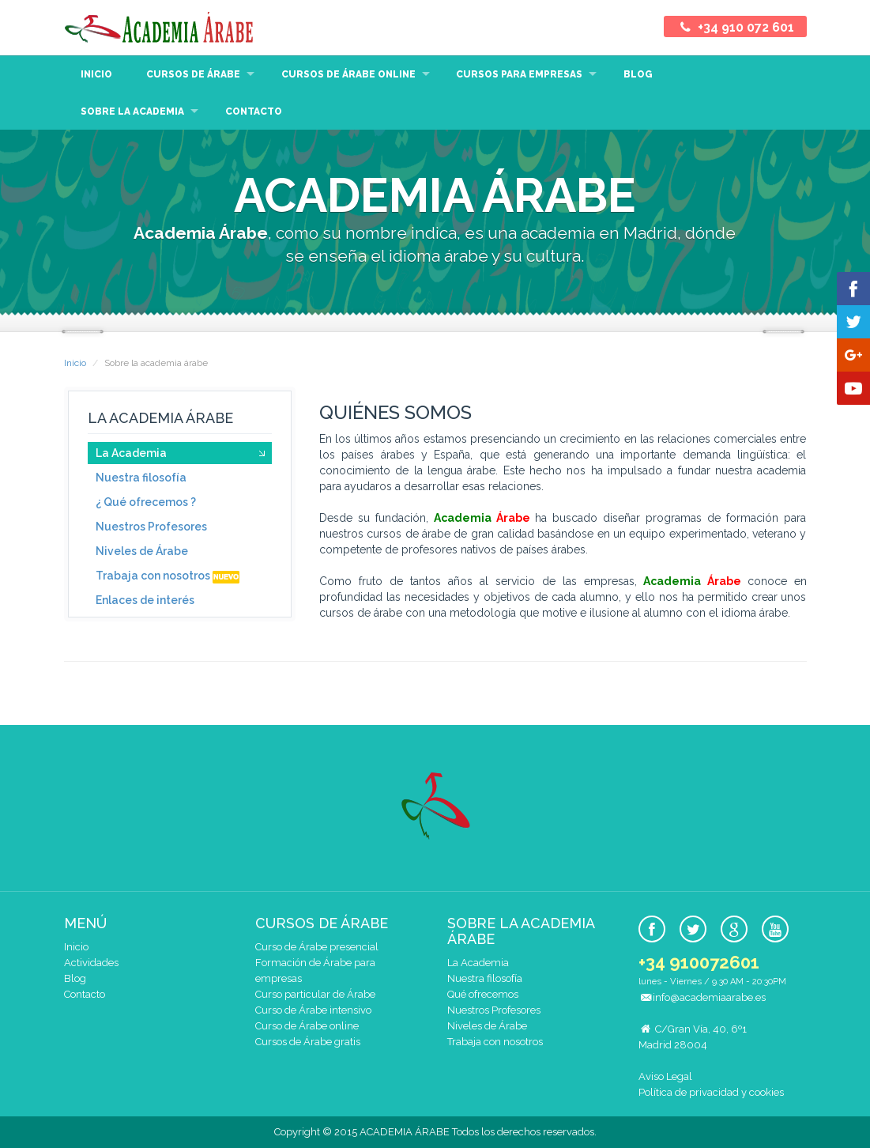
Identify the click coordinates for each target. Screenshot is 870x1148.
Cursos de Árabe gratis (307, 1042)
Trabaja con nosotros (167, 576)
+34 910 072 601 (734, 27)
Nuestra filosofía (141, 477)
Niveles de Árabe (142, 551)
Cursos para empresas (519, 74)
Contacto (253, 111)
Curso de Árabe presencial (317, 947)
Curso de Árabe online (307, 1026)
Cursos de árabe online (348, 74)
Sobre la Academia (132, 111)
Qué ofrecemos (482, 994)
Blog (638, 74)
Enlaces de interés (145, 600)
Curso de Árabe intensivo (313, 1010)
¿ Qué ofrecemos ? (146, 502)
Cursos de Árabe (193, 74)
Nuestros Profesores (151, 526)
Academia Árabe (159, 27)
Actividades (91, 963)
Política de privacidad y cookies (711, 1092)
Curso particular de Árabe (315, 994)
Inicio (96, 74)
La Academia (131, 453)
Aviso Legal (665, 1076)
